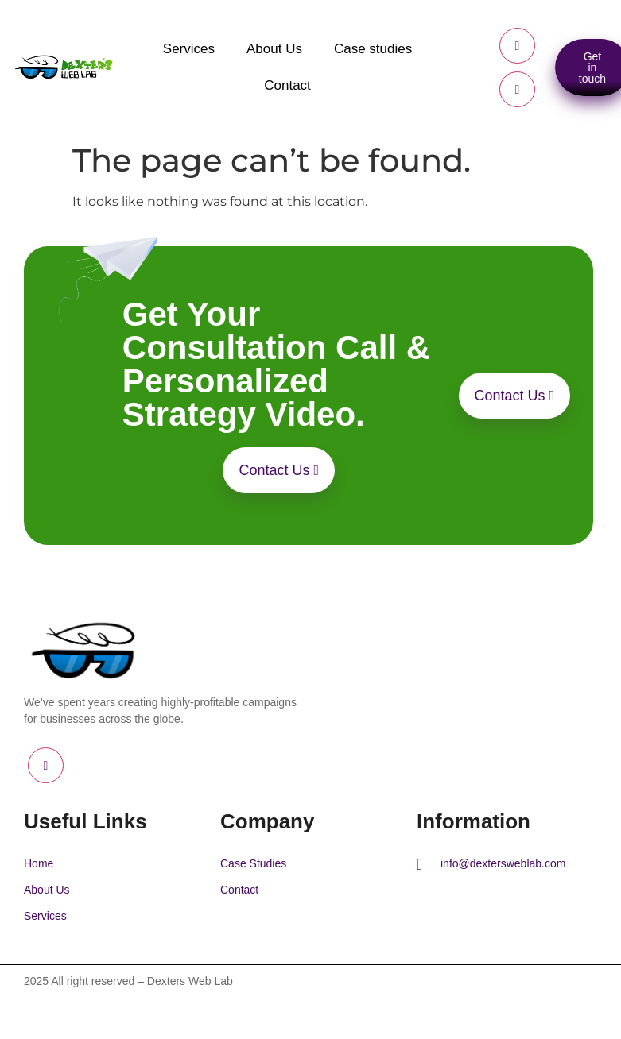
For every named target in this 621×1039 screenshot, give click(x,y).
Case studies (373, 48)
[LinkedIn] (517, 89)
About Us (274, 48)
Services (189, 48)
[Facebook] (517, 46)
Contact (287, 85)
